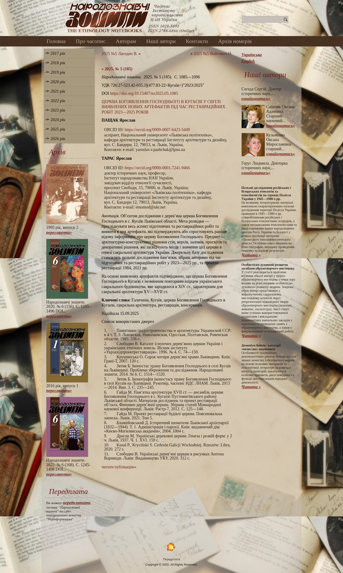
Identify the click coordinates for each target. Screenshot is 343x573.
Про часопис (90, 41)
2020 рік (58, 82)
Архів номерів (235, 41)
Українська (251, 54)
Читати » (251, 255)
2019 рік (58, 72)
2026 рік (58, 138)
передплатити (76, 502)
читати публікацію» (119, 467)
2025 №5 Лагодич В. (120, 53)
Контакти (197, 41)
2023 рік (58, 110)
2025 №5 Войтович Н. (212, 53)
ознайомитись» (255, 98)
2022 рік (58, 100)
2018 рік (58, 63)
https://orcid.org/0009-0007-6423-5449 (157, 129)
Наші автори (161, 41)
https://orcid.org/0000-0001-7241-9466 (157, 167)
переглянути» (59, 232)
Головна (56, 41)
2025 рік (58, 129)
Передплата (171, 559)
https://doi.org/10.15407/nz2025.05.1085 (144, 93)
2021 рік (58, 91)
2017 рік (58, 53)
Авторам (126, 41)
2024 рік (58, 119)
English (248, 61)
